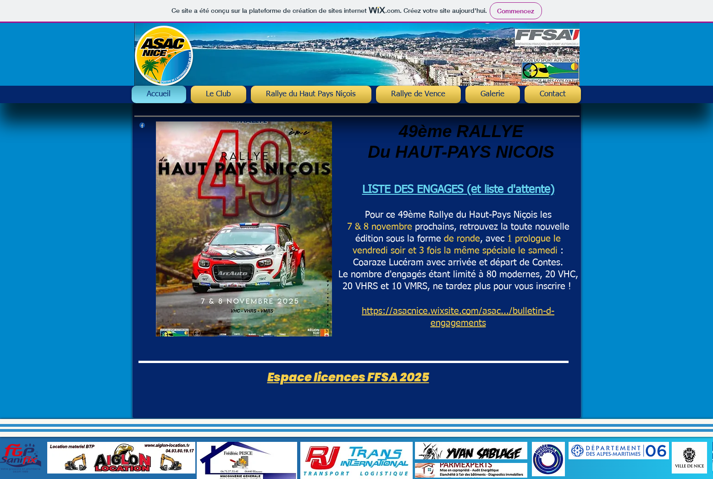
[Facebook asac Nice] (142, 125)
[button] (311, 94)
